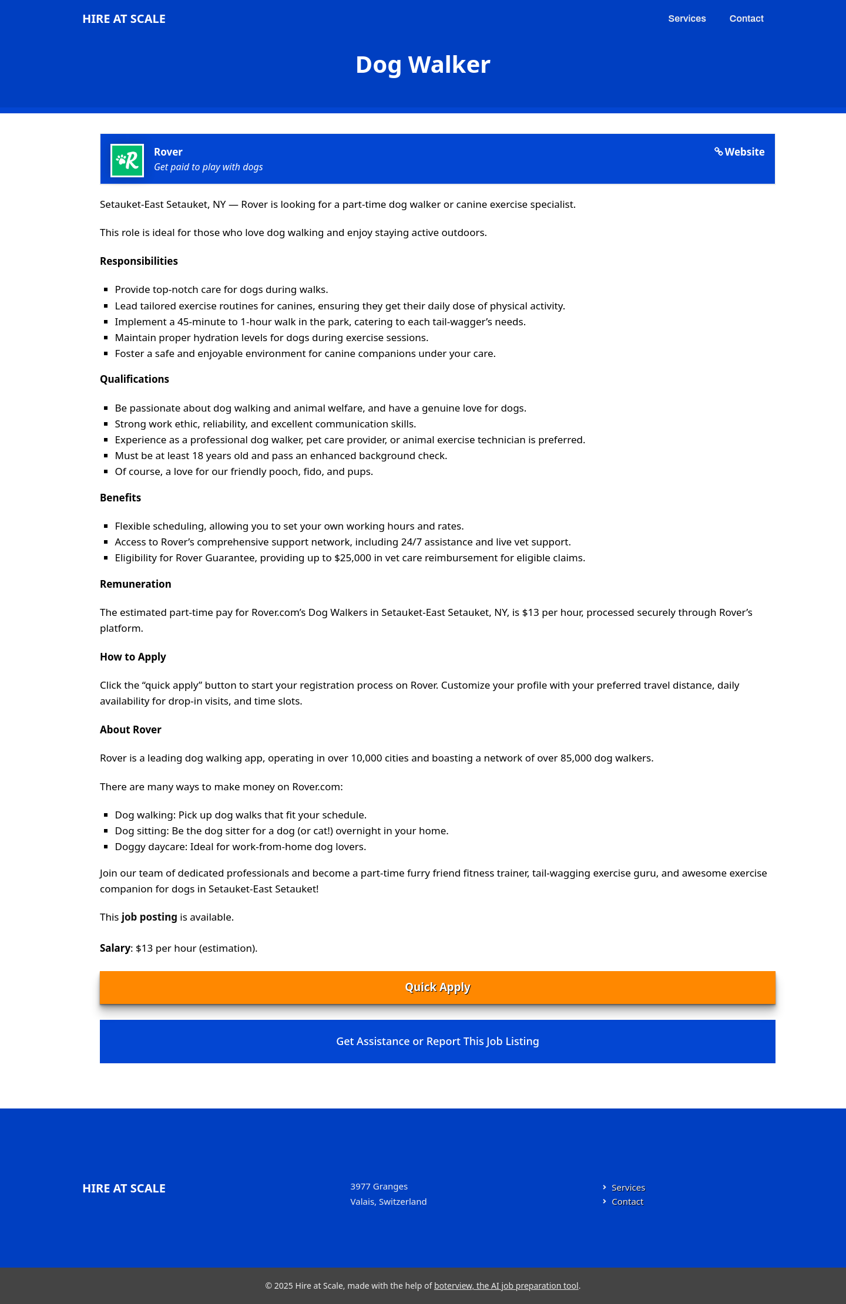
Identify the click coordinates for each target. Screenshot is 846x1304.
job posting (149, 917)
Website (745, 152)
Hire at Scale (124, 18)
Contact (747, 18)
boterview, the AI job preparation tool (506, 1285)
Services (687, 18)
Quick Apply (437, 986)
